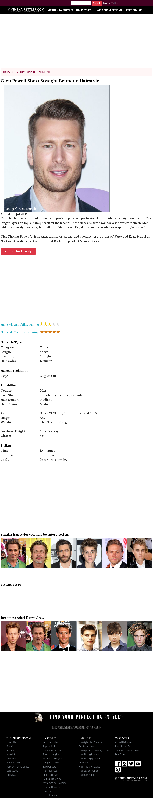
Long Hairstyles (51, 762)
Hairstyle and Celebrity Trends (94, 750)
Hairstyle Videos (87, 774)
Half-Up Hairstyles (52, 778)
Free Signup (121, 754)
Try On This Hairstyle (18, 251)
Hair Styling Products (90, 754)
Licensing (11, 758)
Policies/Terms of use (17, 766)
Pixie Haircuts (50, 770)
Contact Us (12, 770)
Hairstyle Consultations (127, 750)
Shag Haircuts (50, 791)
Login (117, 3)
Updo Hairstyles (51, 774)
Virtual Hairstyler (60, 10)
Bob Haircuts (49, 766)
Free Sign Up (108, 3)
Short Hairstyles (51, 754)
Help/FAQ (11, 774)
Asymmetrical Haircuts (54, 783)
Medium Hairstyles (52, 758)
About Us (11, 742)
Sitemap (10, 750)
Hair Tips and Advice (89, 766)
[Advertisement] (76, 42)
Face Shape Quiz (123, 746)
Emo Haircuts (50, 795)
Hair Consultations (109, 10)
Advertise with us (15, 762)
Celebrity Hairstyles (53, 750)
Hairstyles (83, 10)
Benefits (10, 746)
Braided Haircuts (51, 787)
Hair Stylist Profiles (88, 770)
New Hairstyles (50, 742)
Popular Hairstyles (52, 746)
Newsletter (12, 754)
